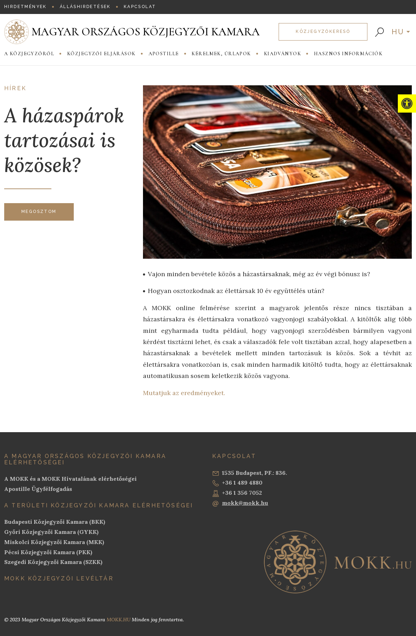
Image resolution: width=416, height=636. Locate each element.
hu (398, 32)
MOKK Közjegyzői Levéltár (59, 578)
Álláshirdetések (85, 6)
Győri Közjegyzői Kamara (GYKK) (51, 531)
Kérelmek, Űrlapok (221, 54)
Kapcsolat (140, 6)
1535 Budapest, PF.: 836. (249, 473)
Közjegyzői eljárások (101, 54)
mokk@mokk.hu (240, 503)
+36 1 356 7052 (237, 493)
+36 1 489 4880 (237, 483)
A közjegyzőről (29, 54)
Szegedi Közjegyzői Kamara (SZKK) (53, 561)
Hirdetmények (25, 6)
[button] (407, 103)
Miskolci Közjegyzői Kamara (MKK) (54, 541)
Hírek (15, 88)
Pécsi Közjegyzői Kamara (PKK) (48, 552)
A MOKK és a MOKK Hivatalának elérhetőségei (70, 478)
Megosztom (39, 211)
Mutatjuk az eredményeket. (184, 393)
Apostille (164, 54)
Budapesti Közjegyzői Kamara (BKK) (54, 521)
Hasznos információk (348, 54)
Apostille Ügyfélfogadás (38, 488)
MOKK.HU (118, 619)
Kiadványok (282, 54)
